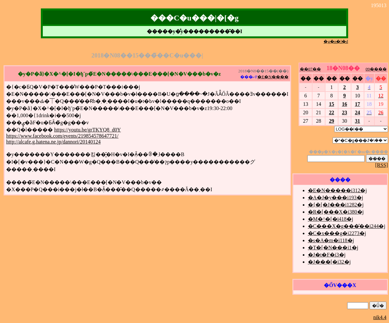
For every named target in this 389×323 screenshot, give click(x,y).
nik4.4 (379, 317)
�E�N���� (272, 76)
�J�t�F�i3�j (327, 254)
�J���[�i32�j (329, 262)
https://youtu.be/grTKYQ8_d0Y (87, 129)
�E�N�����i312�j (337, 190)
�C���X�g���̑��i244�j (346, 226)
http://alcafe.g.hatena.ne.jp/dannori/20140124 (53, 141)
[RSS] (381, 165)
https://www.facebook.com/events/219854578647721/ (62, 136)
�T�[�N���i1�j (333, 247)
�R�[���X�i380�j (336, 212)
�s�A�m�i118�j (331, 240)
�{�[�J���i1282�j (336, 204)
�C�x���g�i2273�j (337, 233)
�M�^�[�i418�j (330, 219)
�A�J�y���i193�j (335, 197)
